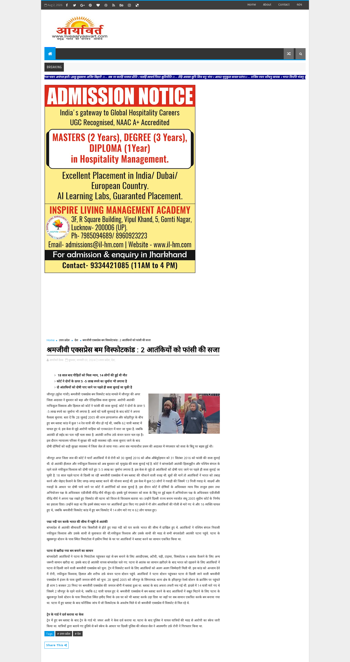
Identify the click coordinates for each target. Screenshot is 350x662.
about (267, 4)
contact (284, 4)
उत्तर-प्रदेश (64, 340)
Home (251, 4)
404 (299, 4)
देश (76, 340)
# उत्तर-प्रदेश (63, 634)
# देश (78, 634)
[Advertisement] (224, 27)
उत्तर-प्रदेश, (104, 360)
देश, (113, 360)
